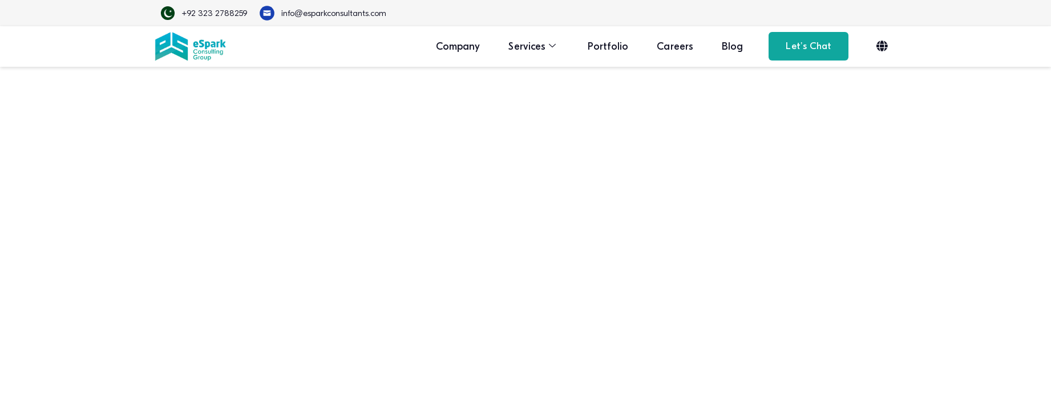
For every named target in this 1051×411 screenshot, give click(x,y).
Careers (675, 47)
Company (458, 47)
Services (532, 47)
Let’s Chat (808, 46)
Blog (732, 47)
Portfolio (608, 47)
